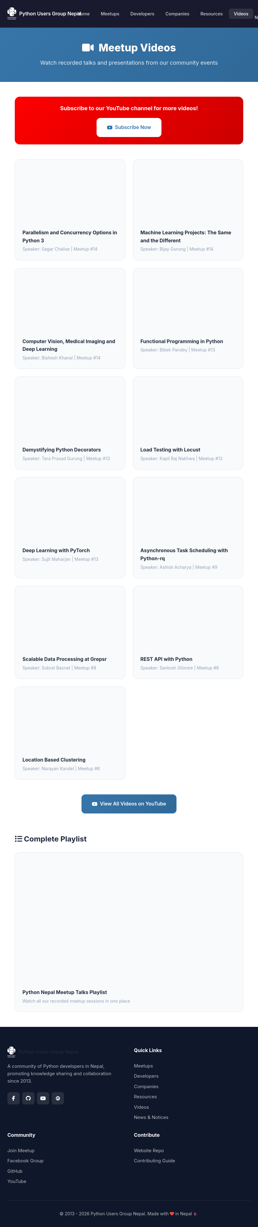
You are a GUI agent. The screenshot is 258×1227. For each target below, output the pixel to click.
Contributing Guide (154, 1161)
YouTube (16, 1181)
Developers (142, 13)
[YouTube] (43, 1098)
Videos (241, 13)
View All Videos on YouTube (129, 804)
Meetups (110, 13)
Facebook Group (25, 1161)
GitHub (14, 1171)
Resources (211, 13)
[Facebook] (13, 1098)
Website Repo (149, 1150)
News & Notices (151, 1117)
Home (83, 13)
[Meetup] (58, 1098)
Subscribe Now (129, 127)
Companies (177, 13)
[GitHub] (28, 1098)
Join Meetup (20, 1150)
